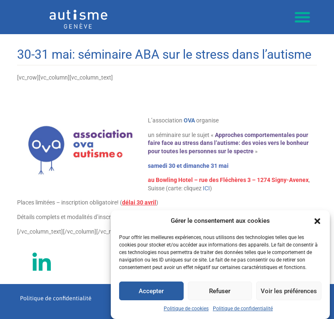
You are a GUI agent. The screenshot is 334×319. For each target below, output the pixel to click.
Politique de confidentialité (243, 309)
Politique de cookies (186, 309)
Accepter (151, 291)
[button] (317, 221)
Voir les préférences (289, 291)
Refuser (219, 291)
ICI (206, 188)
